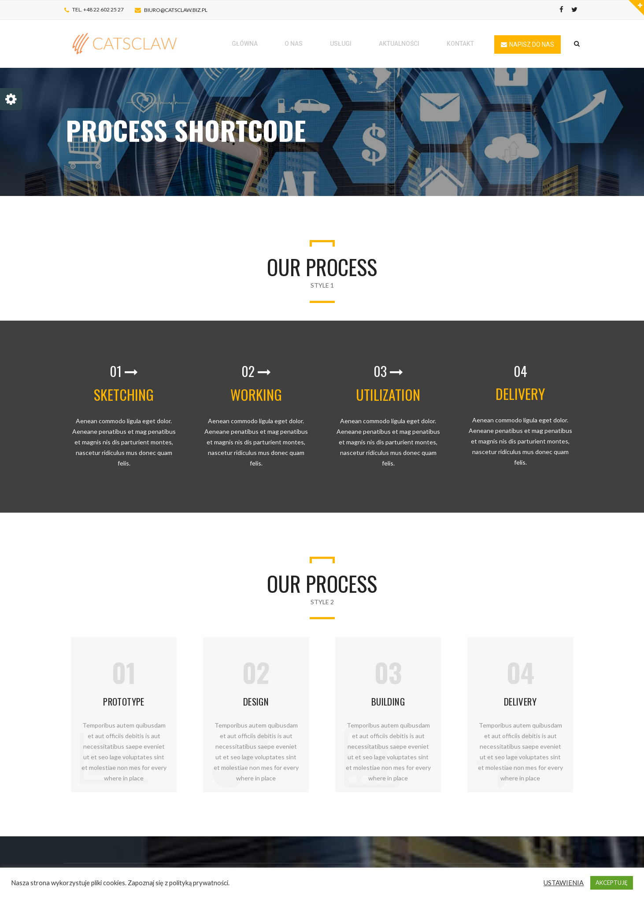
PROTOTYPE (123, 701)
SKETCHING (124, 394)
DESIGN (256, 701)
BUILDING (388, 701)
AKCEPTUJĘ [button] (612, 882)
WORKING (256, 394)
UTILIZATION (388, 394)
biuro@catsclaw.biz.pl (175, 10)
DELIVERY (520, 393)
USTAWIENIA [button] (564, 883)
